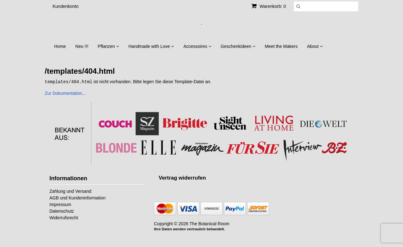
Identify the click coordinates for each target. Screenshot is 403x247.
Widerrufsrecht (63, 217)
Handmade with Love (151, 46)
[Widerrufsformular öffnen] (182, 178)
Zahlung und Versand (70, 190)
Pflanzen (108, 46)
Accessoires (197, 46)
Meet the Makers (281, 46)
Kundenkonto (66, 6)
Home (60, 46)
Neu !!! (81, 46)
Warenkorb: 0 (268, 6)
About (314, 46)
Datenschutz (61, 210)
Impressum (60, 204)
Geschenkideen (238, 46)
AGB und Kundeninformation (77, 197)
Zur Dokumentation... (65, 92)
